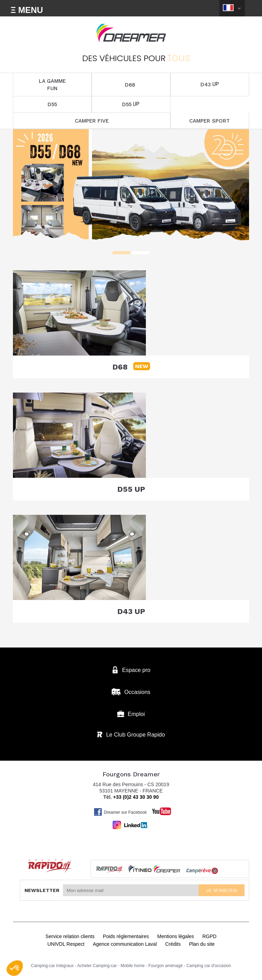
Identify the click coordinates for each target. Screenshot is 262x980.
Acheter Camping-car (97, 965)
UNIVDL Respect (65, 944)
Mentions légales (175, 936)
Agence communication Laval (125, 944)
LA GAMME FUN (52, 85)
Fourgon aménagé (165, 965)
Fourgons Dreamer (131, 33)
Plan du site (201, 944)
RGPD (209, 936)
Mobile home (133, 965)
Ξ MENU (26, 10)
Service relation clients (69, 936)
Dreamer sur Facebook (120, 812)
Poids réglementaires (126, 936)
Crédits (172, 944)
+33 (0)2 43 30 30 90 (135, 797)
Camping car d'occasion (208, 965)
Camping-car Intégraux (52, 965)
